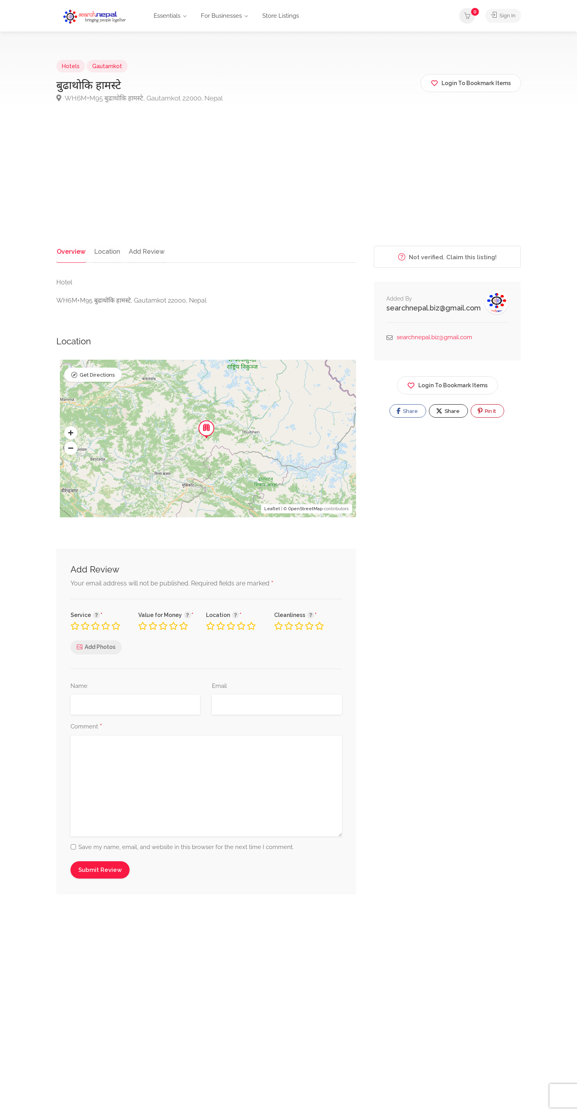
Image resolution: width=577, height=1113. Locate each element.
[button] (71, 433)
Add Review (143, 251)
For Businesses (221, 15)
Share (407, 411)
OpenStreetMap (305, 509)
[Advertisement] (288, 187)
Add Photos (100, 647)
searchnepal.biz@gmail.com (433, 308)
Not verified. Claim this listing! (447, 257)
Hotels (71, 66)
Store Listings (280, 15)
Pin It (487, 411)
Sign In (501, 15)
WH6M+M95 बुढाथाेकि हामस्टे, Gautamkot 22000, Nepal (139, 98)
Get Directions (97, 375)
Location (105, 251)
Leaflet (272, 509)
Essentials (167, 15)
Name (79, 685)
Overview (70, 251)
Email (219, 685)
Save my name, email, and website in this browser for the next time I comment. (186, 847)
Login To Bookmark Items (447, 383)
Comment (86, 727)
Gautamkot (107, 66)
